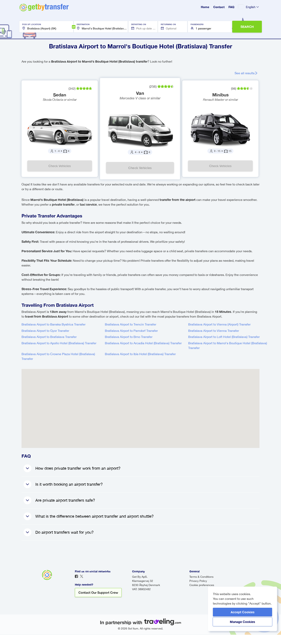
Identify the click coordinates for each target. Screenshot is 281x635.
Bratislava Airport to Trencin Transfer (130, 324)
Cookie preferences (201, 585)
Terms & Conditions (201, 577)
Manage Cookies (242, 622)
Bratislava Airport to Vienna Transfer (213, 331)
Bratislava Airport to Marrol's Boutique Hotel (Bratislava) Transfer (227, 346)
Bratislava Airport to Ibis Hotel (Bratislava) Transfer (140, 354)
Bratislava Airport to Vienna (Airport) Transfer (219, 324)
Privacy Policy (198, 581)
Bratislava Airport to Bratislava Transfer (49, 337)
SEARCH (247, 26)
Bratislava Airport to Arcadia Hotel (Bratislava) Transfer (143, 343)
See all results (247, 73)
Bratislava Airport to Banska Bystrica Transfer (54, 324)
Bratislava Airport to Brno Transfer (128, 337)
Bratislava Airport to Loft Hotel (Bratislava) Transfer (224, 337)
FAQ (231, 7)
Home (205, 7)
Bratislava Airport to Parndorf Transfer (131, 331)
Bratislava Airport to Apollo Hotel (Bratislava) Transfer (59, 343)
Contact (219, 7)
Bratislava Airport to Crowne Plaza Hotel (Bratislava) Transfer (58, 357)
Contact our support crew (98, 593)
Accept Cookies (243, 612)
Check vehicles (60, 166)
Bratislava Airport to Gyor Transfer (45, 331)
